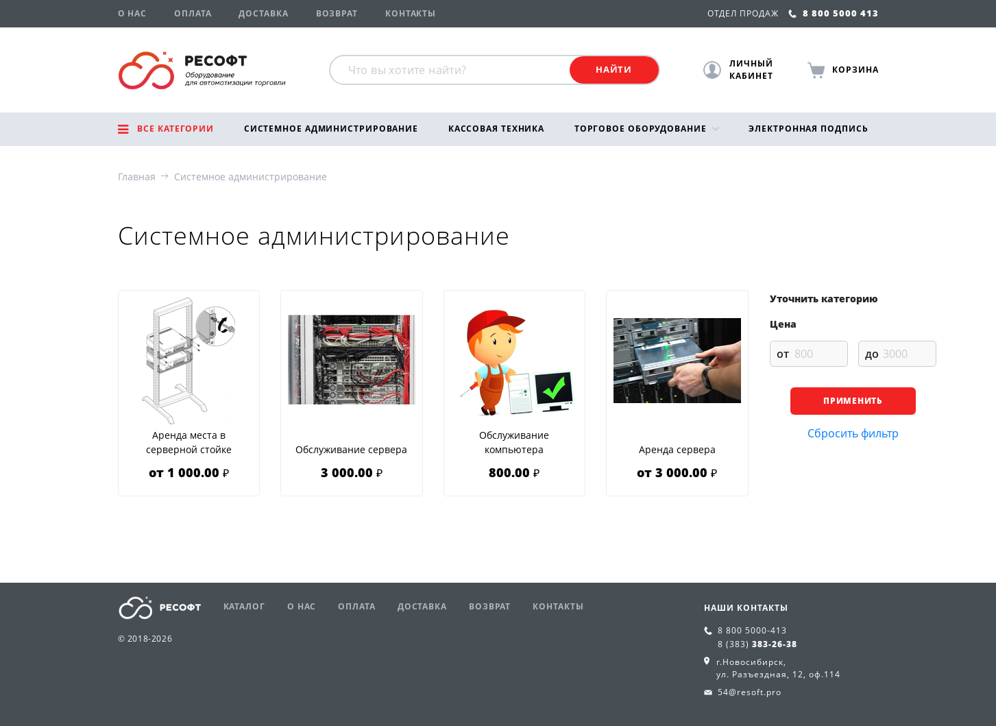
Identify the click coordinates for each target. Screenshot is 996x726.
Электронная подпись (808, 128)
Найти (614, 69)
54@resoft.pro (749, 692)
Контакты (410, 13)
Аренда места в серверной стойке (189, 442)
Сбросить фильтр (853, 433)
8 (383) (757, 644)
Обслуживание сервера (351, 449)
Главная (137, 176)
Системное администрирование (331, 128)
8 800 (752, 630)
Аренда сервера (677, 449)
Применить (852, 401)
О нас (132, 13)
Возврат (337, 13)
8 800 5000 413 (833, 13)
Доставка (263, 13)
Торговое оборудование (640, 128)
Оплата (192, 13)
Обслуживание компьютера (514, 442)
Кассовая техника (496, 128)
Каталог (244, 606)
